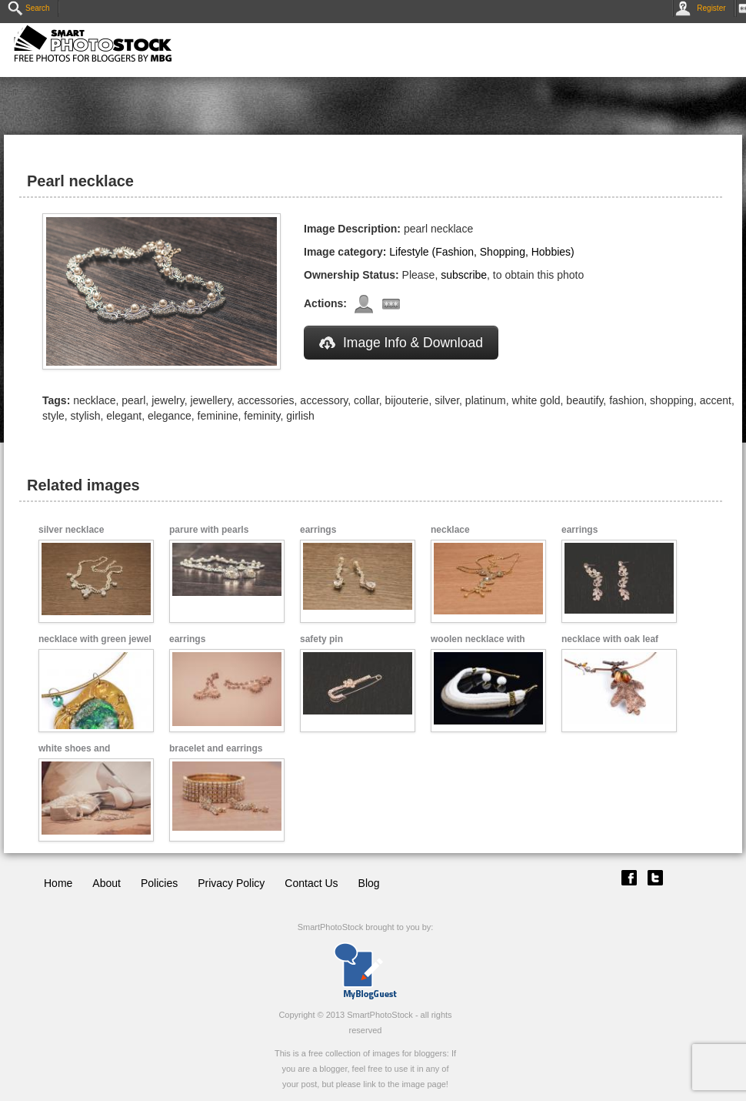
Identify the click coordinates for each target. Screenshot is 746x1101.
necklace (450, 529)
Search (29, 8)
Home (58, 883)
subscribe (464, 275)
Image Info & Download (401, 342)
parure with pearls (208, 529)
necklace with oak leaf (609, 639)
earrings (318, 529)
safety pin (321, 639)
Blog (369, 883)
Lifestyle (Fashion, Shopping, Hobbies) (481, 252)
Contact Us (311, 883)
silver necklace (71, 529)
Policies (159, 883)
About (106, 883)
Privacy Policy (231, 883)
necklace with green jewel (95, 639)
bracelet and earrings (215, 748)
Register (703, 8)
